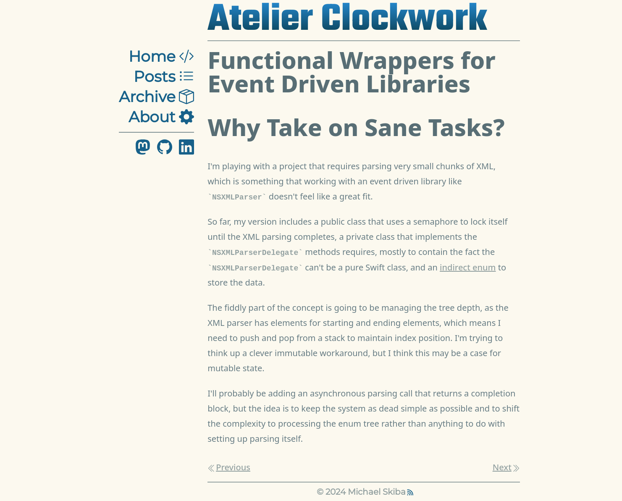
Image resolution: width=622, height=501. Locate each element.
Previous (228, 467)
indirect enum (468, 267)
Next (506, 467)
